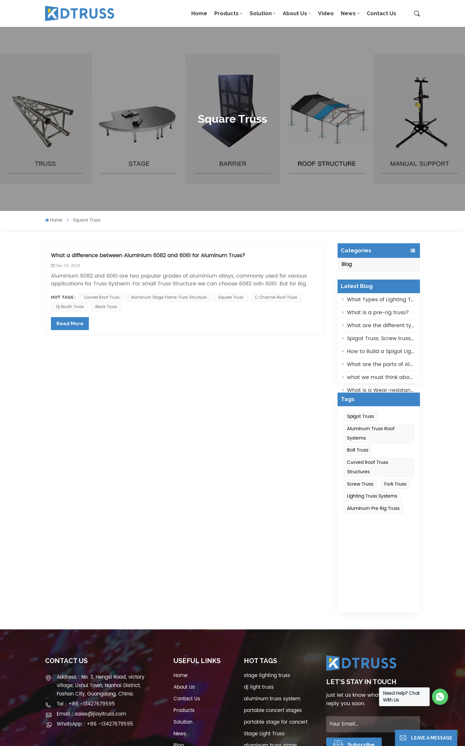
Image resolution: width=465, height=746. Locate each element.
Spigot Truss (360, 433)
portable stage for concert (275, 646)
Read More (69, 324)
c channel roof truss (276, 297)
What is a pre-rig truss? (375, 314)
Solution (261, 13)
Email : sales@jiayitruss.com (91, 638)
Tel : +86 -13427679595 (86, 628)
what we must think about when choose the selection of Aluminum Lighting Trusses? (378, 379)
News (348, 13)
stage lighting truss (267, 599)
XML (173, 714)
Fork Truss (395, 500)
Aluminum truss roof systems (371, 450)
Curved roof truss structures (367, 483)
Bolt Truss (357, 466)
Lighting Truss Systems (372, 512)
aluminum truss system (272, 622)
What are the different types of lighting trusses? (378, 327)
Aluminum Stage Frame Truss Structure (169, 297)
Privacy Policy (199, 714)
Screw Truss (360, 500)
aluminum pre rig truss (373, 525)
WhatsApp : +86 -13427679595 (95, 648)
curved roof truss (101, 297)
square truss (230, 297)
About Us (295, 13)
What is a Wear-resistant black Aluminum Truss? (378, 392)
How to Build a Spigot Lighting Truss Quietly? (378, 353)
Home (199, 13)
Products (226, 13)
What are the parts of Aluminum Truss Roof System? (378, 366)
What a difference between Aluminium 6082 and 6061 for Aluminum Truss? (148, 256)
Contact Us (381, 13)
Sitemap (183, 681)
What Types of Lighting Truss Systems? (378, 301)
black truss (106, 307)
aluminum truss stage (270, 669)
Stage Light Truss (264, 657)
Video (326, 13)
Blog (346, 264)
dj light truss (259, 611)
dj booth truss (70, 307)
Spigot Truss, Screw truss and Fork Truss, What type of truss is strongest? (378, 340)
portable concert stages (273, 634)
